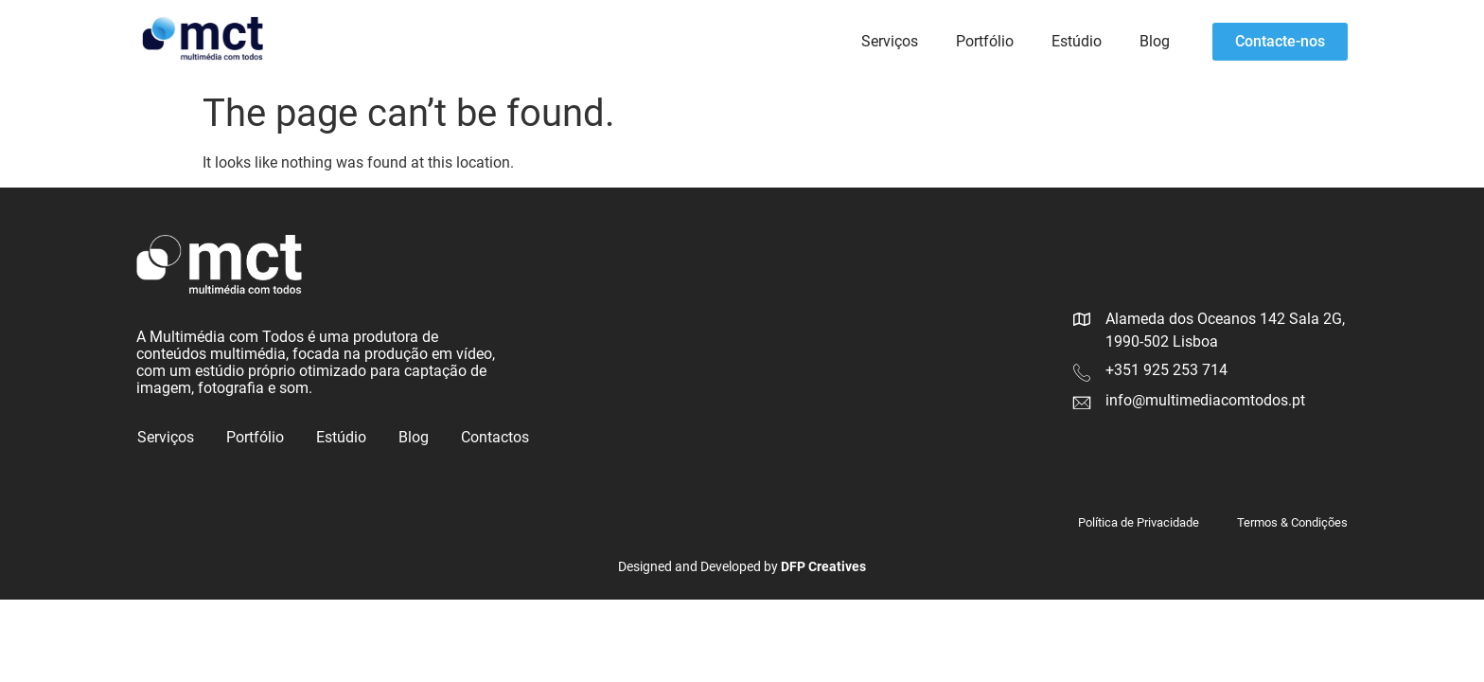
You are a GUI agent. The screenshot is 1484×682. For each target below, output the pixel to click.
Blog (1155, 41)
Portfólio (985, 41)
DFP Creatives (823, 566)
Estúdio (1076, 41)
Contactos (495, 437)
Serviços (889, 41)
